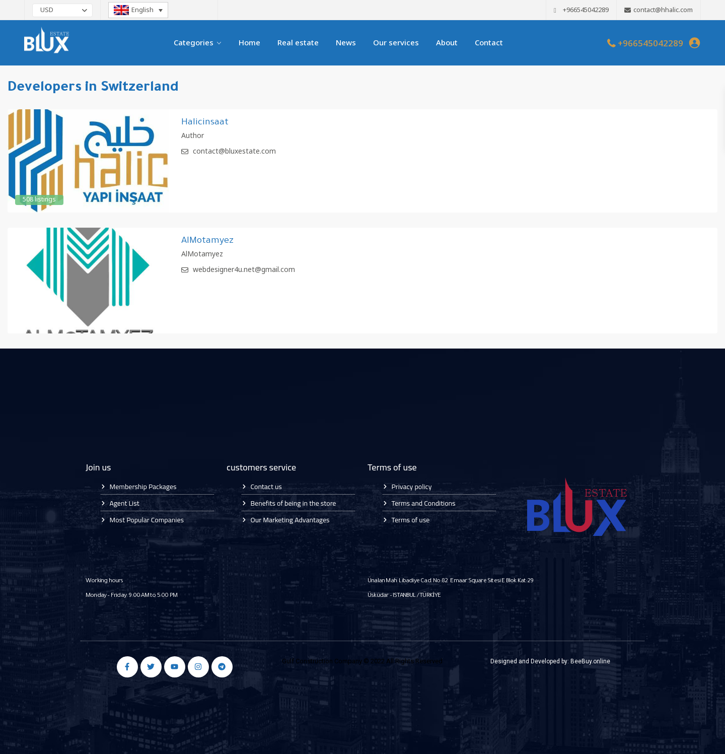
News (346, 43)
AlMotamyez (207, 241)
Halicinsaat (205, 123)
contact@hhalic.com (663, 10)
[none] (138, 10)
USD (46, 10)
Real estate (298, 43)
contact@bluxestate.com (234, 151)
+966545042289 (650, 44)
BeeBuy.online (590, 661)
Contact (489, 43)
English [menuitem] (142, 10)
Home (249, 43)
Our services (396, 43)
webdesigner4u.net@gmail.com (244, 269)
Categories (193, 43)
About (447, 43)
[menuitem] (138, 10)
